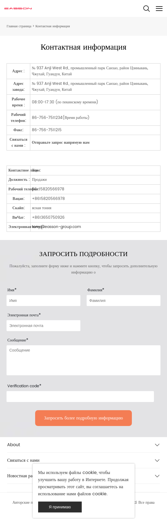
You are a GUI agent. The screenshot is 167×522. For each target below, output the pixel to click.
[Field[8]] (123, 300)
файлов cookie (92, 493)
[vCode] (80, 396)
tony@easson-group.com (56, 227)
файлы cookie (83, 472)
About (13, 444)
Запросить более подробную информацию (83, 418)
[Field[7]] (43, 300)
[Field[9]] (43, 325)
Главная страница (19, 26)
